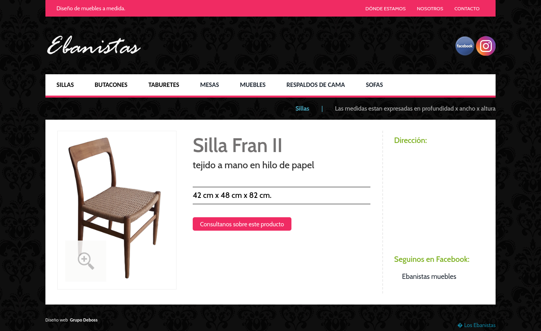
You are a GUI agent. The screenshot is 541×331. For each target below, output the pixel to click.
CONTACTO (467, 8)
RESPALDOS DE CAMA (315, 84)
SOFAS (374, 84)
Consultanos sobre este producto (242, 224)
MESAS (209, 84)
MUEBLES (252, 84)
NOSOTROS (430, 8)
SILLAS (65, 84)
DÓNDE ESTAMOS (385, 8)
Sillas (302, 108)
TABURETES (163, 84)
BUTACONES (111, 84)
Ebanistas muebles (429, 276)
